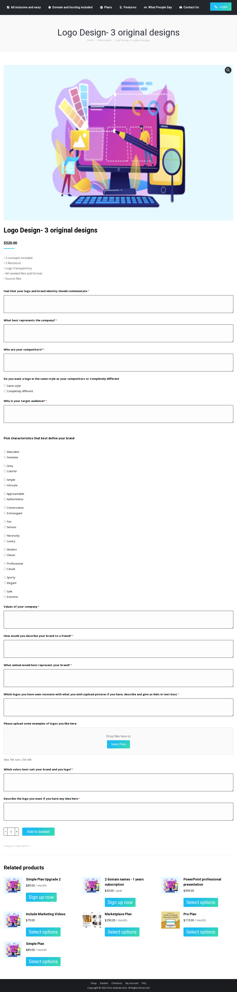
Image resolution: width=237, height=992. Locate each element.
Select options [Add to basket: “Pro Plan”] (200, 932)
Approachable (15, 494)
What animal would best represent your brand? (38, 665)
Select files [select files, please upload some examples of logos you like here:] (118, 744)
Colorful (11, 471)
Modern (12, 549)
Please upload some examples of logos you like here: (40, 723)
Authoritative (15, 499)
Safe (9, 591)
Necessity (13, 535)
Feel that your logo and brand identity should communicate (46, 291)
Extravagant (14, 513)
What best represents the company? (30, 320)
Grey (10, 466)
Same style (14, 386)
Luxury (11, 541)
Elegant (11, 583)
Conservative (15, 507)
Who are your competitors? (24, 349)
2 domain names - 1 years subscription (124, 881)
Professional (15, 563)
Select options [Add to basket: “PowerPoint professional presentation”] (200, 902)
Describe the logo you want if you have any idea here (42, 798)
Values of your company (21, 606)
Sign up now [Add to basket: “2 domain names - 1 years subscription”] (120, 902)
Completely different (20, 391)
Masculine (13, 452)
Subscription (22, 846)
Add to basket (38, 831)
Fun (9, 521)
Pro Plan (189, 914)
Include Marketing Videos (45, 914)
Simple (11, 479)
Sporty (11, 577)
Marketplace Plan (118, 914)
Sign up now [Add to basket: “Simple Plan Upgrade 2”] (41, 897)
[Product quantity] (11, 832)
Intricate (12, 485)
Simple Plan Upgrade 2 (43, 879)
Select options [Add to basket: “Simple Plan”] (43, 961)
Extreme (12, 597)
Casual (11, 569)
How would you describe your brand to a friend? (38, 636)
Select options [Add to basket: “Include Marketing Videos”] (43, 932)
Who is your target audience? (25, 401)
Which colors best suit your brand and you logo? (38, 769)
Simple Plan (35, 944)
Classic (11, 555)
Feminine (12, 457)
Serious (11, 527)
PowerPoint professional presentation (202, 881)
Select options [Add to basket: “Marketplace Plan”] (122, 932)
